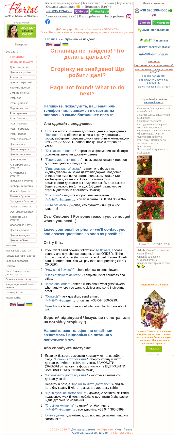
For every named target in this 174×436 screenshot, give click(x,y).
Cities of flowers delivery (63, 275)
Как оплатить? (91, 3)
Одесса (77, 432)
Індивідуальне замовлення (65, 393)
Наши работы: (114, 16)
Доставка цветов (83, 429)
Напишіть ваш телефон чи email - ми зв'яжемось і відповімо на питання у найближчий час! (78, 335)
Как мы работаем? (154, 76)
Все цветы (53, 135)
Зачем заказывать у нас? (61, 16)
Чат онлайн (154, 40)
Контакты (108, 3)
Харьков (91, 432)
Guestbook (52, 306)
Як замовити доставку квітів (66, 375)
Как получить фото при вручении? (154, 81)
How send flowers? (59, 269)
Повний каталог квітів (71, 359)
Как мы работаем (89, 16)
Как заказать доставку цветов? (62, 3)
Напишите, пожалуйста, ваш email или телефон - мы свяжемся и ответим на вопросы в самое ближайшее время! (80, 110)
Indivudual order (57, 284)
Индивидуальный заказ (63, 168)
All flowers (103, 250)
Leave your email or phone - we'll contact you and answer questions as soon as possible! (85, 231)
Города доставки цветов (63, 159)
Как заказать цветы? (61, 151)
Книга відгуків (55, 415)
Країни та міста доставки (90, 384)
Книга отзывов (55, 205)
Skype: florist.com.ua (153, 29)
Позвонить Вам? (97, 6)
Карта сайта (124, 3)
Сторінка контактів (59, 405)
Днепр (103, 432)
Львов (128, 429)
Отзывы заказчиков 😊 (63, 6)
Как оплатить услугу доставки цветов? (154, 70)
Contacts (52, 296)
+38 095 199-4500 (59, 11)
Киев (118, 429)
